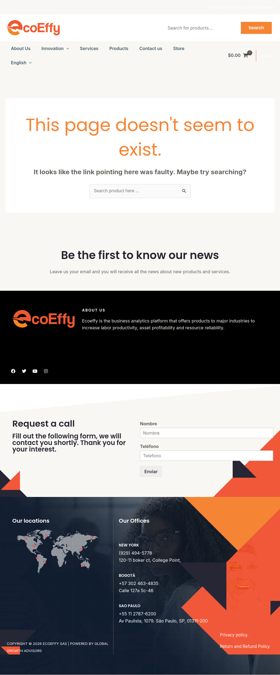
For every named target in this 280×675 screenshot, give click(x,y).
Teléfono (149, 446)
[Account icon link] (268, 55)
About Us (20, 48)
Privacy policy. (235, 635)
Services (89, 48)
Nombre (148, 424)
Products (118, 48)
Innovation (55, 48)
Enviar (151, 472)
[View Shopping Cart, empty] (238, 55)
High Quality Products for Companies (241, 7)
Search (256, 28)
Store (178, 48)
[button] (66, 48)
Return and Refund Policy (246, 646)
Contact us (150, 48)
